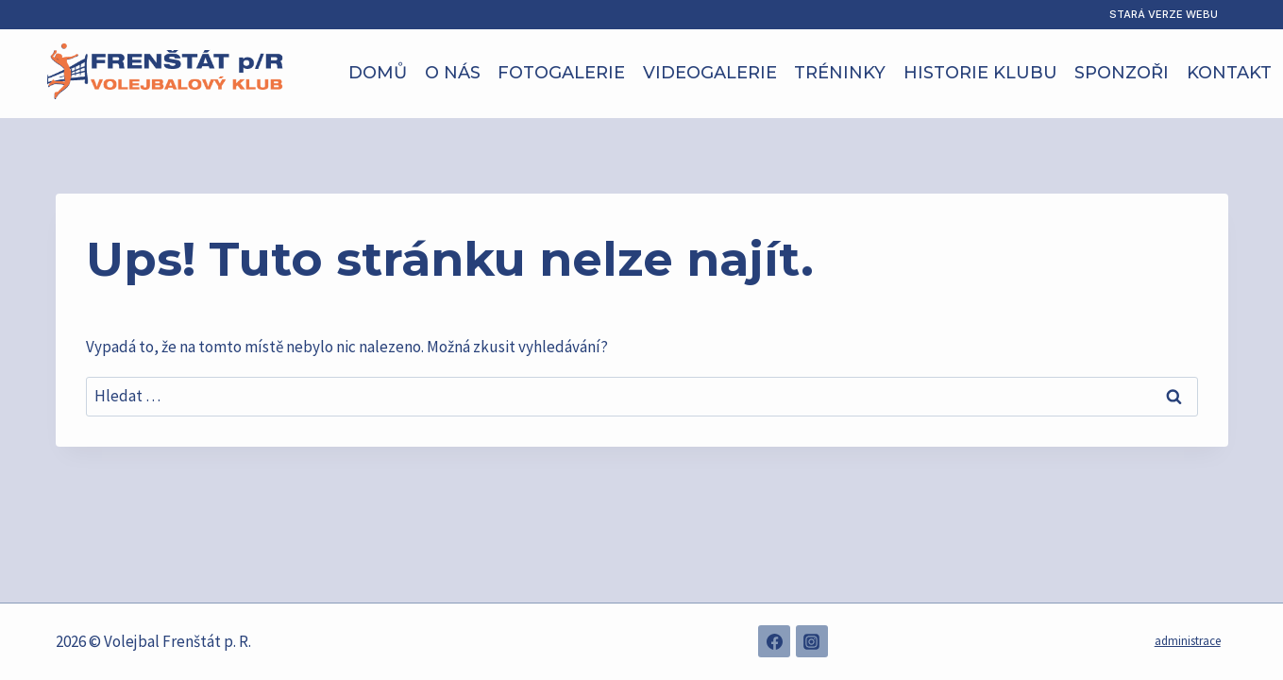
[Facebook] (774, 641)
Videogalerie (710, 72)
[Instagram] (812, 641)
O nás (453, 72)
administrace (1188, 641)
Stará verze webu (1163, 14)
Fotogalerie (561, 72)
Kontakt (1229, 72)
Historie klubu (980, 72)
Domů (377, 72)
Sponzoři (1121, 72)
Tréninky (840, 72)
